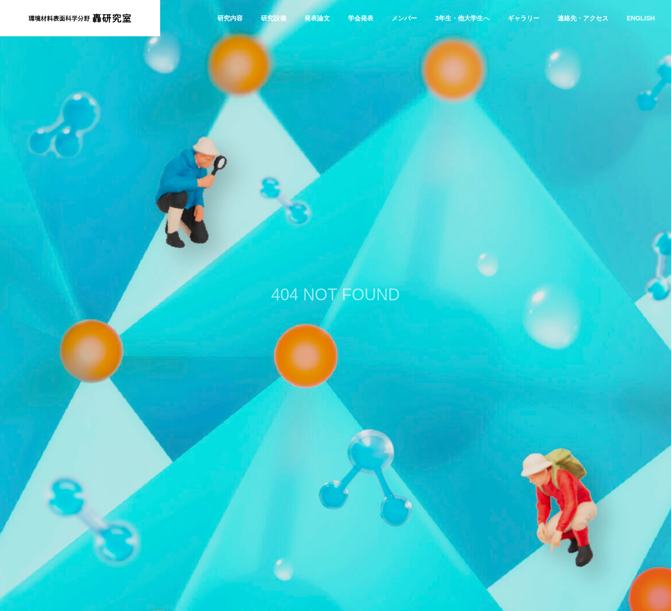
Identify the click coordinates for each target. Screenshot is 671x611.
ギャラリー (523, 18)
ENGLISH (641, 18)
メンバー (404, 18)
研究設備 (273, 18)
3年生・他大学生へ (462, 18)
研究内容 (230, 18)
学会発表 (360, 18)
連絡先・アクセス (583, 18)
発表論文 (317, 18)
